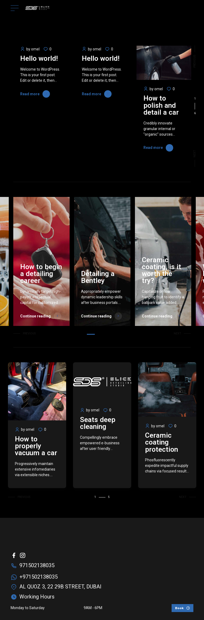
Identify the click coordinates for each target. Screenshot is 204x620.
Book (179, 608)
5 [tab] (112, 334)
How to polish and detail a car (161, 105)
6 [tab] (116, 334)
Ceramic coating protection (161, 442)
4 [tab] (107, 334)
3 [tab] (103, 334)
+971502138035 (38, 577)
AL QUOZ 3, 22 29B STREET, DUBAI (60, 586)
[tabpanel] (40, 106)
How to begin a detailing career (41, 274)
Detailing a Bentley (97, 277)
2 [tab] (98, 334)
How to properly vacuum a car (36, 446)
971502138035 (36, 565)
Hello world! (39, 58)
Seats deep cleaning (97, 423)
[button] (195, 58)
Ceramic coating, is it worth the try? (161, 270)
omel (35, 49)
